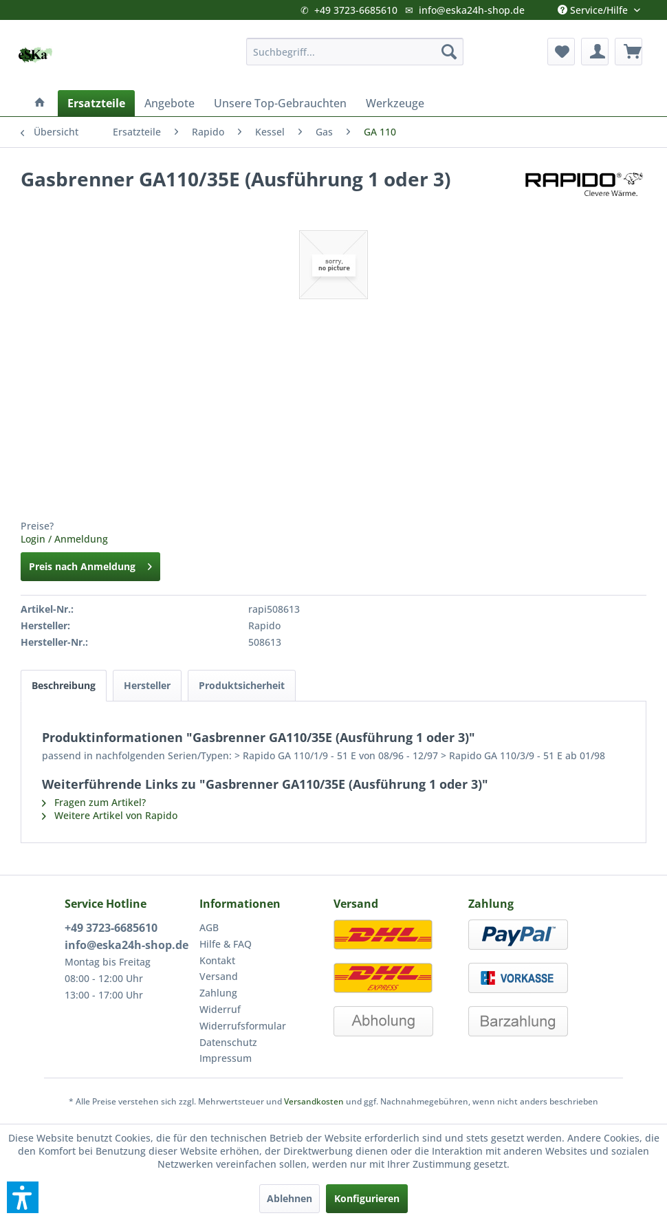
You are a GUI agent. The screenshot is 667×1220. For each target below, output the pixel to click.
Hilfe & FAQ (225, 943)
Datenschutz (228, 1042)
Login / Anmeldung (64, 538)
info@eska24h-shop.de (472, 10)
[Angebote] (169, 103)
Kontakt (217, 960)
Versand (218, 976)
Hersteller (147, 685)
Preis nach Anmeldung (90, 564)
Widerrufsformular (242, 1025)
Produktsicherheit (242, 685)
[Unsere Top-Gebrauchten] (280, 103)
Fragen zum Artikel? (94, 802)
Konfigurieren (367, 1198)
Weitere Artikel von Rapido (109, 815)
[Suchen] (449, 51)
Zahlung (218, 992)
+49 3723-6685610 (355, 10)
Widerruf (220, 1009)
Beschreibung (64, 685)
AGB (209, 927)
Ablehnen (289, 1198)
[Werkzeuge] (395, 103)
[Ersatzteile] (96, 103)
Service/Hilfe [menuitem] (594, 6)
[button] (23, 1197)
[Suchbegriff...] (354, 51)
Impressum (225, 1058)
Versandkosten (314, 1101)
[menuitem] (354, 51)
